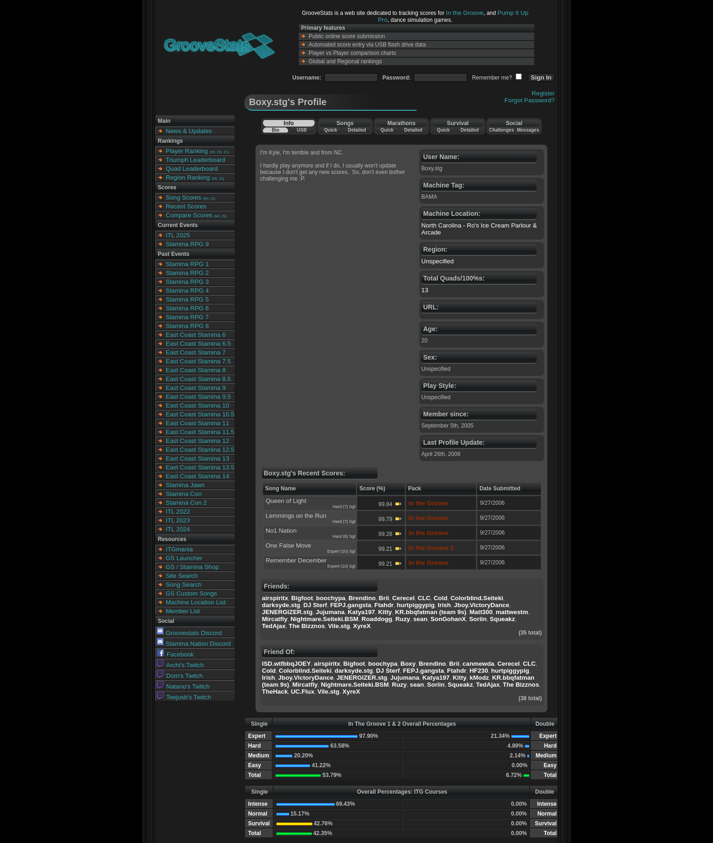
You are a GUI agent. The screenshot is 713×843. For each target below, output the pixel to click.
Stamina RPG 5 (187, 299)
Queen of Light (286, 500)
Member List (183, 611)
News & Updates (189, 130)
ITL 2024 (178, 529)
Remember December (296, 560)
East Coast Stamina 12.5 (200, 449)
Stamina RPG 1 (187, 264)
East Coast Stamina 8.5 (198, 378)
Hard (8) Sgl (344, 536)
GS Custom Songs (191, 593)
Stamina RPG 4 (187, 290)
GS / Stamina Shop (192, 566)
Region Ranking (188, 177)
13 (424, 290)
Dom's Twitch (180, 675)
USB (302, 130)
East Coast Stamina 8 (196, 370)
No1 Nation (281, 530)
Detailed (357, 130)
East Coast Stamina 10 (197, 405)
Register (543, 93)
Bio (275, 130)
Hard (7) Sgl (344, 506)
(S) (219, 152)
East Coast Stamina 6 (196, 334)
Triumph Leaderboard (195, 159)
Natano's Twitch (183, 686)
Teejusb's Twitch (184, 697)
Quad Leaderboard (192, 168)
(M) (212, 152)
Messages (528, 130)
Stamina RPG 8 (187, 325)
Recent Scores (186, 206)
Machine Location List (196, 602)
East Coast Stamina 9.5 (198, 396)
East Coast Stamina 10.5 (200, 414)
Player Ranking (187, 150)
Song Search (184, 584)
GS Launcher (184, 558)
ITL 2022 (178, 511)
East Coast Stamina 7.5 (198, 361)
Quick (330, 130)
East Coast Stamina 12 (197, 440)
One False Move (288, 545)
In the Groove (465, 12)
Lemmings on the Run (296, 515)
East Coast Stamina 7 (196, 352)
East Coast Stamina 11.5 (200, 431)
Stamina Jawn (185, 485)
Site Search (182, 575)
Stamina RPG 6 (187, 308)
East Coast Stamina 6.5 (198, 343)
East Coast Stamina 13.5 (200, 467)
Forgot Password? (529, 100)
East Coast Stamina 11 (197, 423)
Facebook (175, 654)
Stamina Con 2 (186, 502)
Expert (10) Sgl (341, 551)
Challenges (501, 130)
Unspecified (437, 261)
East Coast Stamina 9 (196, 387)
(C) (226, 152)
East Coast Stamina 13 (197, 458)
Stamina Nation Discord (194, 643)
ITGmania (179, 549)
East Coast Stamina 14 (197, 476)
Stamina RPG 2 (187, 272)
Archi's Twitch (180, 665)
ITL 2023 (178, 520)
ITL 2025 (178, 235)
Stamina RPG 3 (187, 281)
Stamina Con (184, 493)
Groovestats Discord (189, 632)
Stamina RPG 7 (187, 317)
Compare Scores (189, 215)
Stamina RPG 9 (187, 244)
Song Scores (183, 197)
